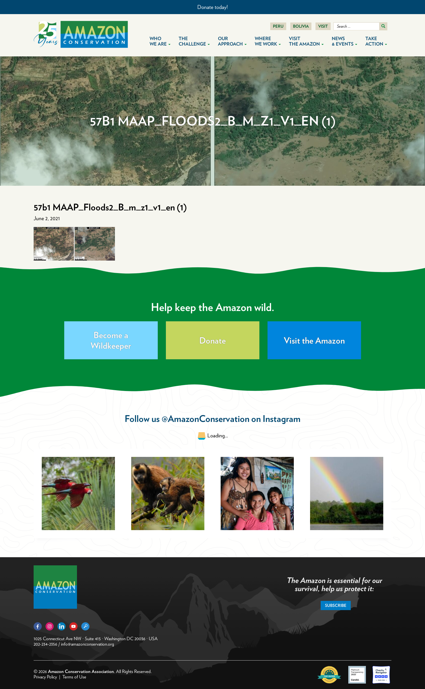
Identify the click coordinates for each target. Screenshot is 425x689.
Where (268, 41)
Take (376, 41)
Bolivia (301, 26)
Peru (278, 26)
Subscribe (335, 605)
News (344, 41)
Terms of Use (74, 677)
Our (232, 41)
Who (160, 41)
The (194, 41)
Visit (323, 26)
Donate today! (212, 7)
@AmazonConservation (205, 418)
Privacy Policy (45, 677)
